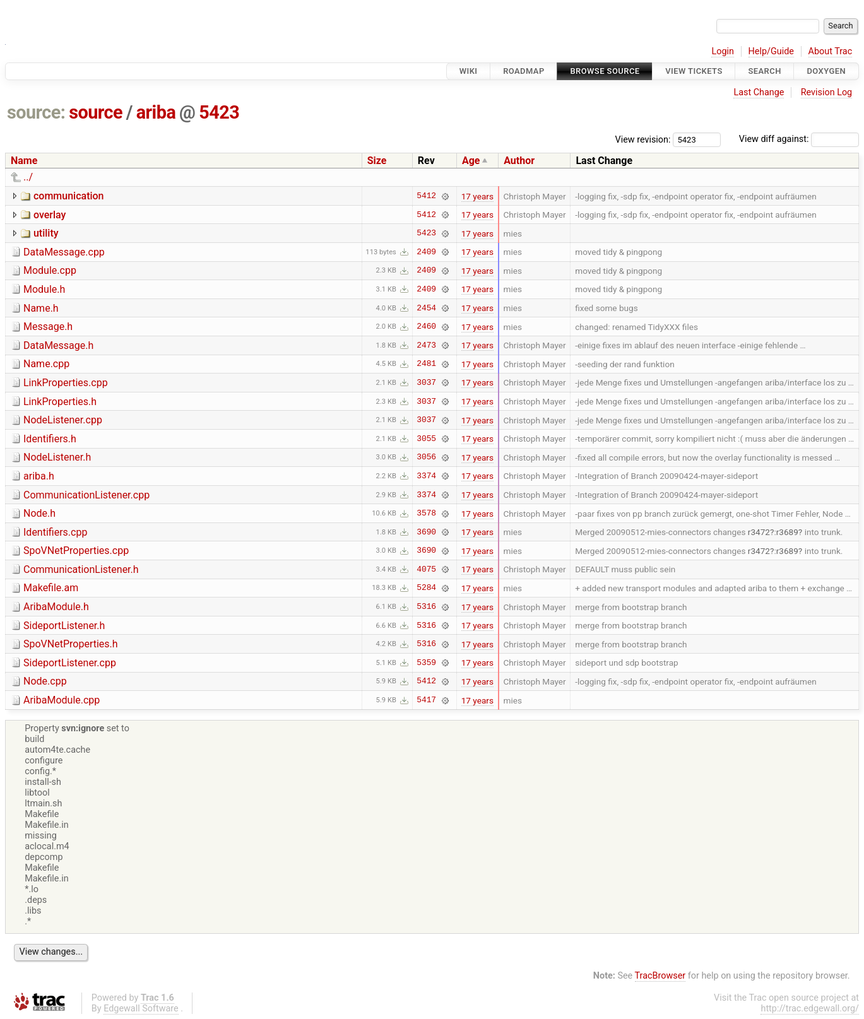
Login (722, 51)
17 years (477, 196)
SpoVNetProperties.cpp (76, 551)
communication (68, 196)
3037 (426, 382)
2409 (426, 251)
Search (764, 71)
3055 (426, 438)
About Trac (830, 51)
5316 (426, 607)
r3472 (759, 532)
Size (377, 161)
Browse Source (604, 71)
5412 (426, 196)
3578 (426, 513)
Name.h (41, 308)
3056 (426, 457)
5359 (426, 662)
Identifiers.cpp (55, 532)
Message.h (48, 327)
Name (24, 161)
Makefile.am (50, 588)
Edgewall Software (141, 1008)
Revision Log (827, 92)
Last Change (758, 92)
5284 (426, 588)
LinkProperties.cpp (65, 383)
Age (471, 161)
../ (28, 177)
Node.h (39, 513)
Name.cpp (46, 364)
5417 (426, 700)
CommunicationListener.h (81, 569)
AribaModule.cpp (61, 700)
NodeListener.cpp (62, 420)
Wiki (468, 71)
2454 (426, 308)
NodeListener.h (57, 457)
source (95, 112)
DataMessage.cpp (64, 252)
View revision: (643, 139)
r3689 (787, 532)
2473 (426, 345)
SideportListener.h (64, 626)
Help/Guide (771, 51)
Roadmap (524, 71)
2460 (426, 327)
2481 (426, 364)
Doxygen (826, 71)
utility (46, 233)
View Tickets (693, 71)
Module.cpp (49, 270)
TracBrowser (660, 975)
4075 (426, 569)
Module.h (44, 289)
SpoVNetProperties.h (70, 644)
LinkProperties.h (60, 402)
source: (36, 112)
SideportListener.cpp (69, 663)
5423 (219, 112)
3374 (426, 475)
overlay (49, 215)
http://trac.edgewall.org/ (809, 1008)
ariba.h (38, 476)
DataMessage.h (58, 345)
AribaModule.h (56, 607)
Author (519, 161)
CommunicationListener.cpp (86, 495)
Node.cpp (45, 681)
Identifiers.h (49, 439)
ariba (156, 112)
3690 (426, 532)
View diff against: (799, 139)
